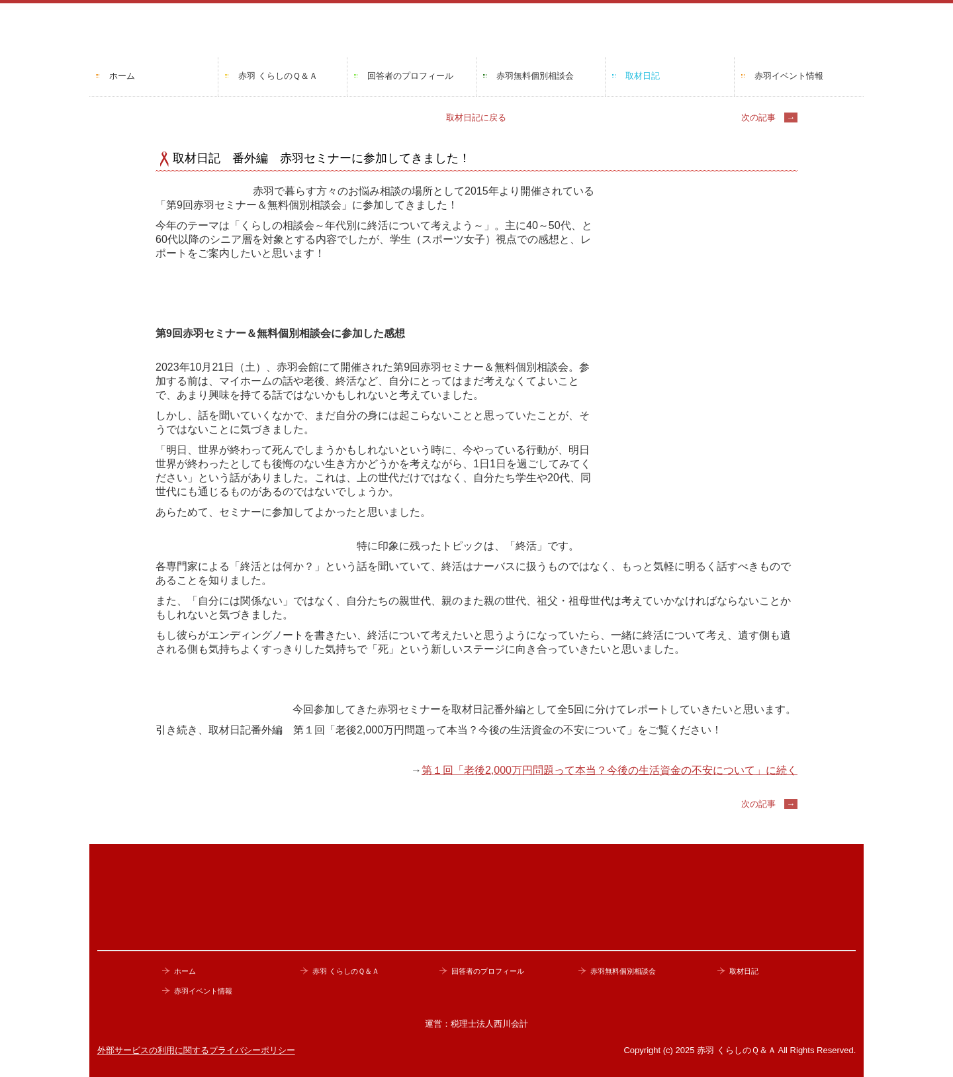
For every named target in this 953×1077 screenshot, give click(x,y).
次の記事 (769, 117)
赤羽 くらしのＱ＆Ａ (278, 76)
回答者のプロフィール (410, 76)
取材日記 (642, 76)
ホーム (122, 76)
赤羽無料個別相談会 (535, 76)
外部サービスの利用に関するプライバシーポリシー (196, 1050)
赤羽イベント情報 (788, 76)
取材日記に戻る (476, 117)
